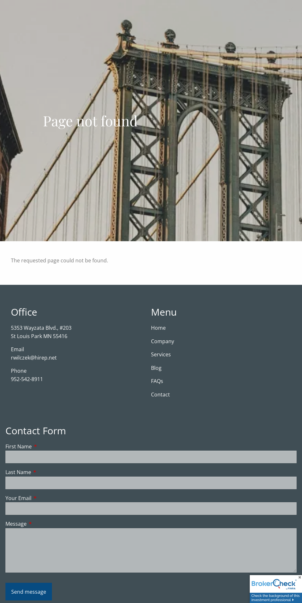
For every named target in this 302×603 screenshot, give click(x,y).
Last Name (44, 472)
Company (162, 341)
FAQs (157, 381)
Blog (156, 367)
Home (158, 327)
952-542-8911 (27, 379)
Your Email (44, 498)
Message (41, 523)
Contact (160, 394)
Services (161, 354)
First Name (44, 446)
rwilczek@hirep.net (34, 357)
